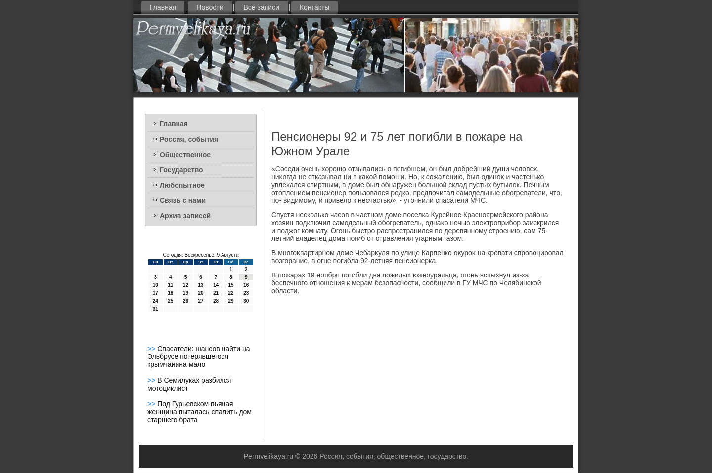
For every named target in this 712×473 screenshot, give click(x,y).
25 (170, 301)
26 (185, 301)
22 (231, 293)
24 (155, 301)
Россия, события (189, 139)
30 (246, 301)
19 (185, 293)
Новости (209, 7)
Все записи (261, 7)
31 (155, 309)
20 (200, 293)
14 (216, 285)
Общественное (185, 154)
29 (231, 301)
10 (155, 285)
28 (216, 301)
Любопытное (182, 185)
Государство (181, 170)
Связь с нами (183, 200)
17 (155, 293)
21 (216, 293)
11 (170, 285)
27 (200, 301)
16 (246, 285)
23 (246, 293)
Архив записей (185, 216)
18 (170, 293)
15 (231, 285)
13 (200, 285)
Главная (163, 7)
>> (152, 349)
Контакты (314, 7)
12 (185, 285)
